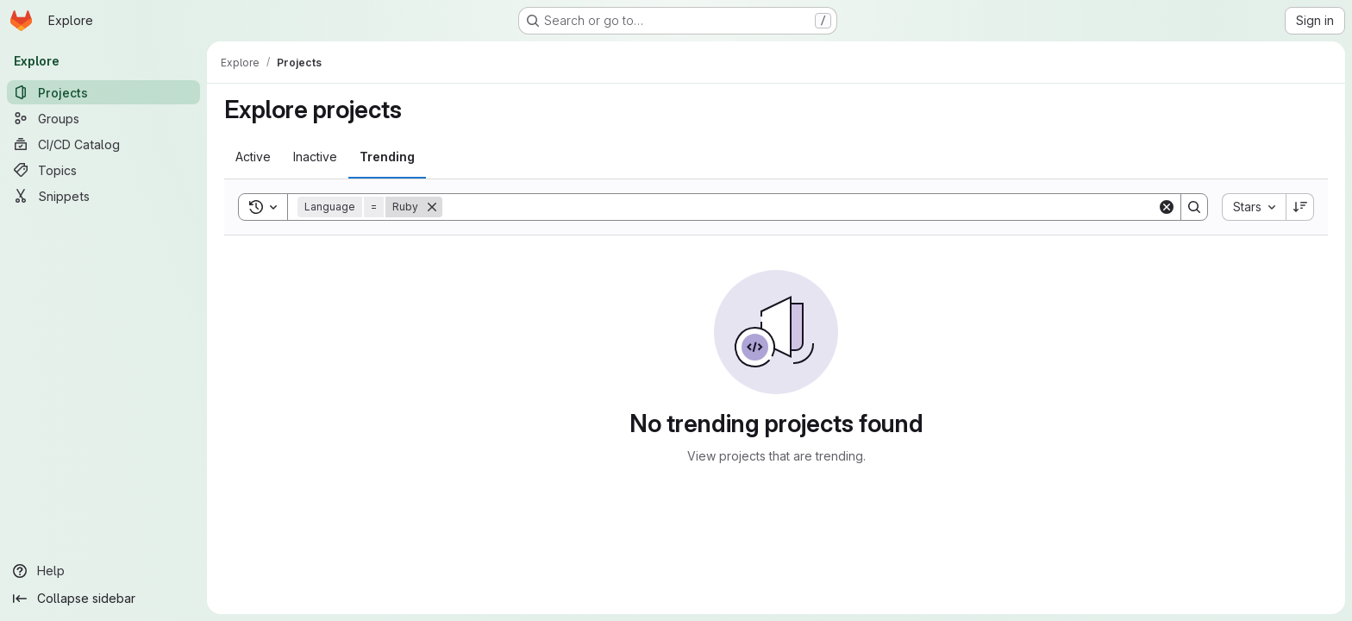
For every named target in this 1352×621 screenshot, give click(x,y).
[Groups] (103, 118)
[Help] (103, 571)
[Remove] (432, 207)
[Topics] (103, 170)
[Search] (800, 207)
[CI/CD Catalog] (103, 144)
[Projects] (103, 92)
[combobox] (1254, 207)
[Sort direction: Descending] (1300, 207)
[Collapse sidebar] (103, 598)
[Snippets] (103, 196)
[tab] (253, 157)
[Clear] (1166, 207)
